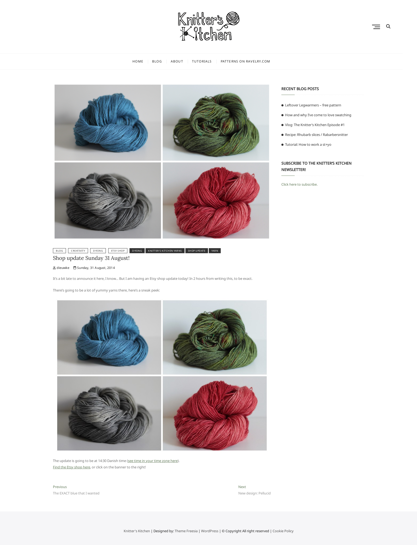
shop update (197, 250)
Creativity (78, 250)
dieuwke (61, 267)
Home (145, 61)
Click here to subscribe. (299, 184)
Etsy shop (118, 250)
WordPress (209, 531)
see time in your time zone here (153, 460)
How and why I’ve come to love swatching (318, 115)
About (184, 61)
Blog (164, 61)
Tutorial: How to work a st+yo (308, 144)
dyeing (137, 250)
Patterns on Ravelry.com (252, 61)
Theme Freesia (186, 531)
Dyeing (98, 250)
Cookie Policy (283, 531)
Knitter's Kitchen (137, 531)
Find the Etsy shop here (71, 467)
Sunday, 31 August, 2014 (94, 267)
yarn (214, 250)
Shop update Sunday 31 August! (91, 258)
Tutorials (209, 61)
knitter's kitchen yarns (165, 250)
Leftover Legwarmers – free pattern (313, 105)
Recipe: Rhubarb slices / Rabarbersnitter (316, 134)
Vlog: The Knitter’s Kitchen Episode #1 (315, 124)
